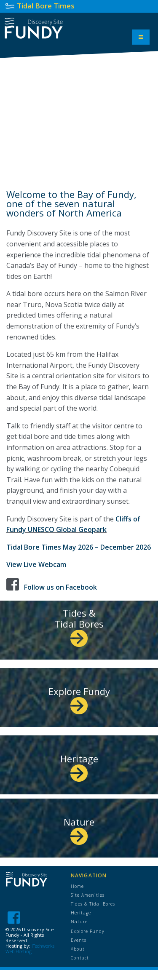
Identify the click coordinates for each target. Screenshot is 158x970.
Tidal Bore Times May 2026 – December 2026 (78, 547)
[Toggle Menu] (141, 37)
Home (77, 886)
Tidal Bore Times (46, 6)
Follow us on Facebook (60, 587)
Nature (79, 828)
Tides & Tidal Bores (79, 625)
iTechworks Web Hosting (29, 948)
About (78, 949)
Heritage (79, 765)
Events (78, 940)
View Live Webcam (36, 564)
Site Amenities (87, 895)
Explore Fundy (79, 698)
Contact (80, 958)
